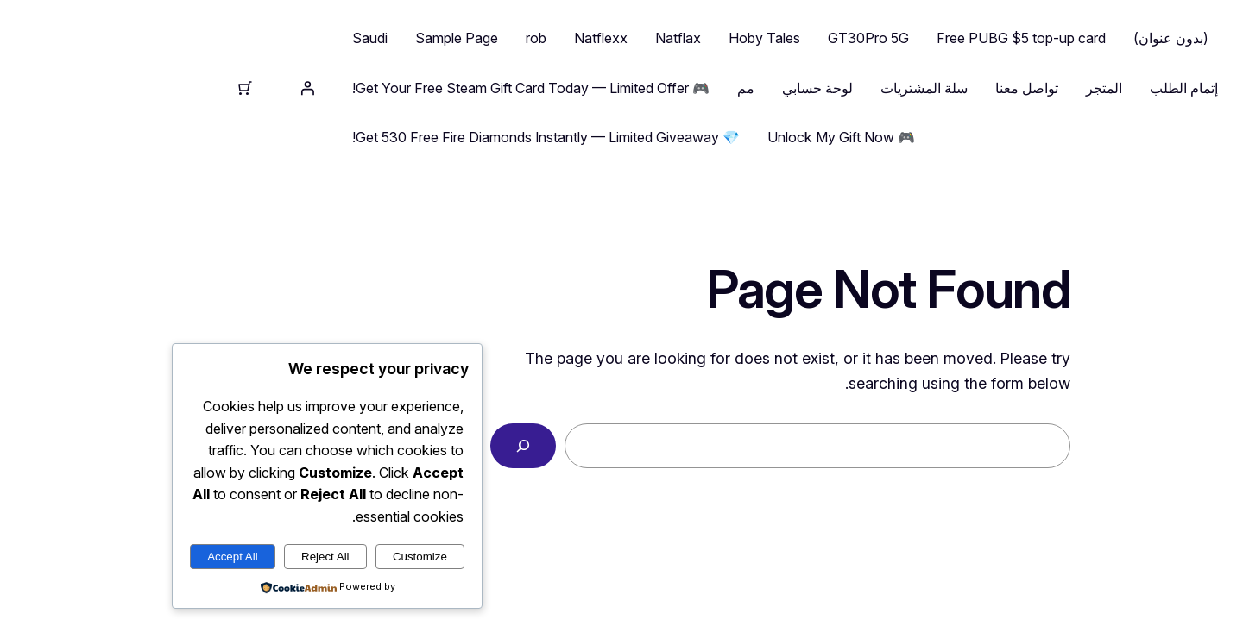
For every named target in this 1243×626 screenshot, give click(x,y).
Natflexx (442, 38)
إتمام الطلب (1025, 88)
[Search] (364, 445)
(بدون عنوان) (1012, 38)
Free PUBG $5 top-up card (862, 38)
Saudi (211, 38)
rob (377, 38)
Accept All (73, 556)
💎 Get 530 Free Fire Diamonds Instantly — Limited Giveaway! (387, 137)
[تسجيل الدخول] (148, 88)
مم (587, 88)
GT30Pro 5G (709, 38)
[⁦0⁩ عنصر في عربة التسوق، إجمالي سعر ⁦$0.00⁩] (86, 88)
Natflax (519, 38)
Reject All (166, 556)
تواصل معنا (867, 88)
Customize (261, 556)
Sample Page (297, 38)
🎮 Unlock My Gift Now (682, 137)
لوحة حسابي (658, 88)
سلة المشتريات (765, 88)
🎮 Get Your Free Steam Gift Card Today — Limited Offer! (372, 88)
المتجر (945, 88)
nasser (1139, 88)
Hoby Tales (605, 38)
